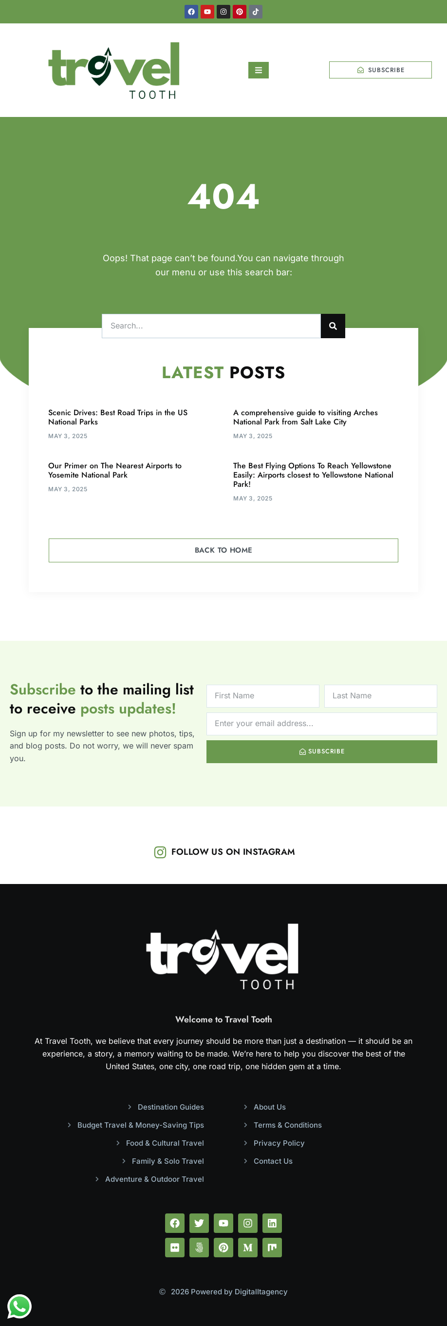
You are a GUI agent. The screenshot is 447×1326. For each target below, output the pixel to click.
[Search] (333, 326)
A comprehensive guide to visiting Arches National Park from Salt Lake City (305, 417)
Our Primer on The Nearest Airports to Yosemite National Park (115, 470)
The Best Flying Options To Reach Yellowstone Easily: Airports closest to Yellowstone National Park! (313, 475)
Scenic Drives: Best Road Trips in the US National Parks (117, 417)
